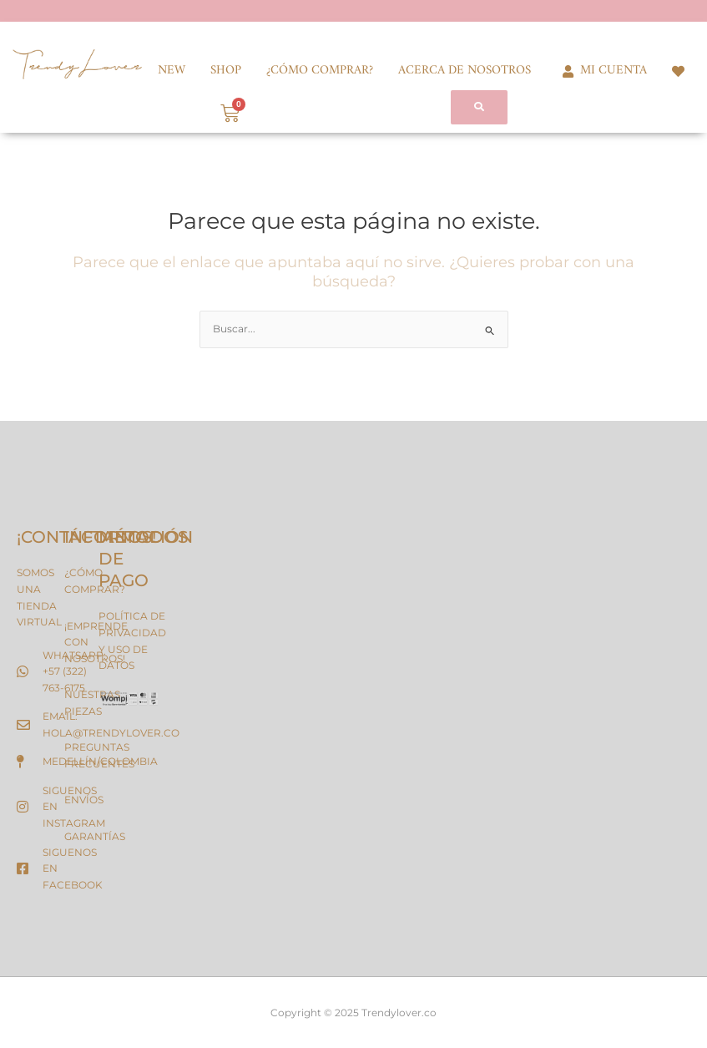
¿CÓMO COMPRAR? (319, 70)
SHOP (225, 70)
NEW (171, 70)
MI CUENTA (601, 70)
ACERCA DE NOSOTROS (464, 70)
